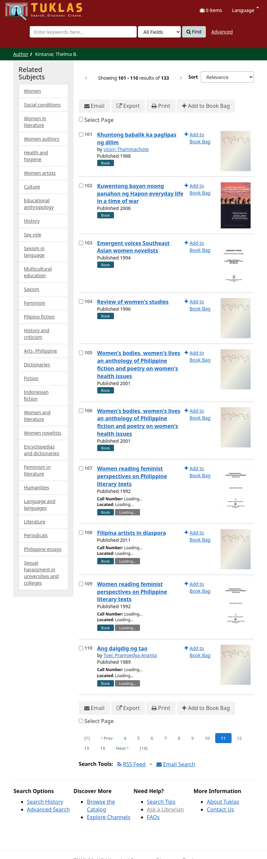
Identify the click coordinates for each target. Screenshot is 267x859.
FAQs (153, 817)
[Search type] (159, 32)
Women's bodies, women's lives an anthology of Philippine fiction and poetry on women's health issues (138, 364)
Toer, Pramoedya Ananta (130, 655)
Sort (193, 77)
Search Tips (161, 801)
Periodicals (36, 535)
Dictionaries (37, 364)
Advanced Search (48, 809)
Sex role (32, 234)
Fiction (31, 378)
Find (194, 31)
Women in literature (35, 121)
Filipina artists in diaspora (131, 532)
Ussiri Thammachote (126, 149)
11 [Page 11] (223, 738)
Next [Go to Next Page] (122, 748)
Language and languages (39, 504)
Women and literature (37, 415)
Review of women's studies (133, 301)
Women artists (40, 173)
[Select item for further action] (81, 134)
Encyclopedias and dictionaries (41, 449)
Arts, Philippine (40, 351)
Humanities (36, 487)
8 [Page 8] (179, 738)
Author (21, 54)
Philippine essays (42, 549)
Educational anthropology (39, 203)
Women (32, 91)
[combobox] (83, 32)
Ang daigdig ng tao (122, 648)
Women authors (41, 139)
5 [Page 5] (138, 738)
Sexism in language (34, 251)
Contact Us (220, 809)
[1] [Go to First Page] (87, 738)
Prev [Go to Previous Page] (107, 738)
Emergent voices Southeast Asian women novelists (133, 247)
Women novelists (42, 433)
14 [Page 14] (102, 748)
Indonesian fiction (36, 395)
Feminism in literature (37, 470)
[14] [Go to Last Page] (143, 748)
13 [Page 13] (86, 748)
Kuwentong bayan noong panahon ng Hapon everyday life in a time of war (140, 193)
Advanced (222, 31)
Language (245, 10)
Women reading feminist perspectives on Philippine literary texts (132, 476)
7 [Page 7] (165, 738)
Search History (45, 801)
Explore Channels (108, 817)
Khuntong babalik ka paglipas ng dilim (136, 138)
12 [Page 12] (239, 738)
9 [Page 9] (192, 738)
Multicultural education (38, 272)
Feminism (34, 303)
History (32, 221)
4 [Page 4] (125, 738)
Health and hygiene (36, 155)
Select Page (99, 120)
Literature (34, 521)
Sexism (31, 289)
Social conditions (42, 104)
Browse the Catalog (101, 805)
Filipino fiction (39, 316)
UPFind (21, 8)
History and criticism (36, 333)
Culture (32, 187)
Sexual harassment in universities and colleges (41, 573)
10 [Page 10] (207, 738)
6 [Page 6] (152, 738)
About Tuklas (223, 801)
